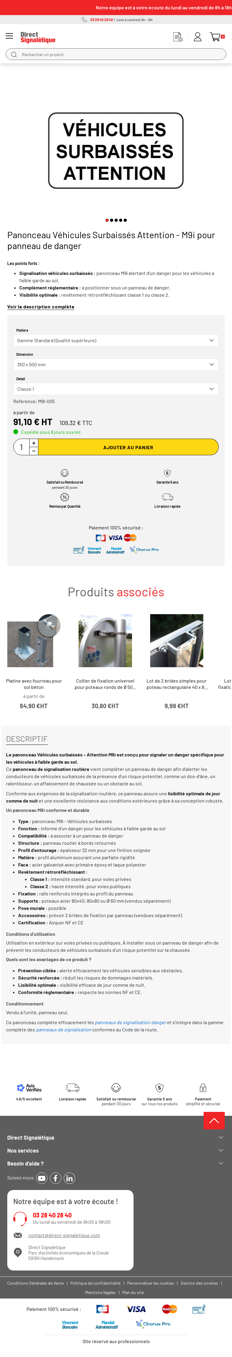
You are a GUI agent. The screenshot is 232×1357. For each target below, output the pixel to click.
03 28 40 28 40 (52, 1215)
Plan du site (133, 1292)
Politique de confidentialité (95, 1283)
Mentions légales (100, 1292)
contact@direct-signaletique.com (64, 1235)
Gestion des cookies (199, 1283)
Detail (20, 379)
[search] (13, 54)
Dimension (24, 354)
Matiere (22, 330)
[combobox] (116, 340)
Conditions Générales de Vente (35, 1283)
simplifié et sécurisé (203, 1101)
